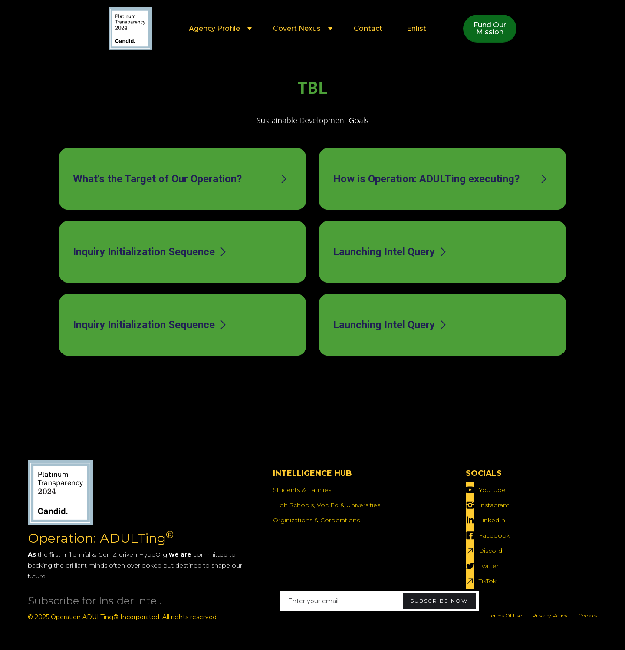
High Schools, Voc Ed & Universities (326, 505)
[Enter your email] (379, 601)
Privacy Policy (550, 615)
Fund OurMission (490, 28)
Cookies (587, 615)
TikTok (488, 581)
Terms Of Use (505, 615)
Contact (368, 28)
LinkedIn (492, 520)
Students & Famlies (302, 490)
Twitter (489, 566)
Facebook (494, 535)
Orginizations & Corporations (316, 520)
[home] (130, 28)
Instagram (494, 505)
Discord (490, 550)
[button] (218, 28)
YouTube (492, 490)
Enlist (416, 28)
